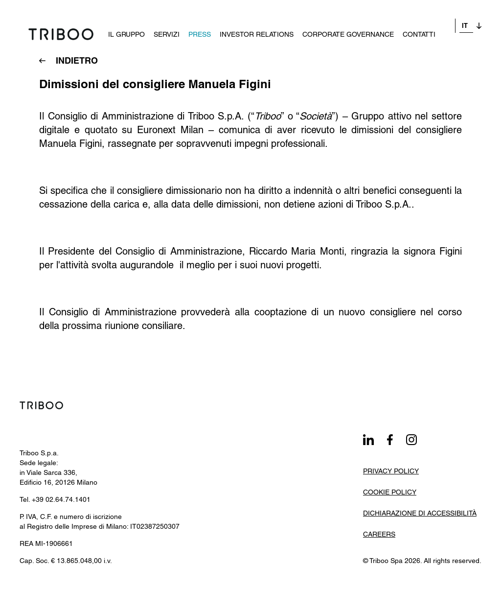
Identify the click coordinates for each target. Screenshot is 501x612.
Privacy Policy (391, 471)
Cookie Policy (389, 492)
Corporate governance (339, 25)
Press (191, 25)
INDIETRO (77, 60)
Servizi (158, 25)
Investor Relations (248, 25)
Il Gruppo (117, 25)
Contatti (410, 25)
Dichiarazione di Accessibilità (420, 513)
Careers (379, 534)
